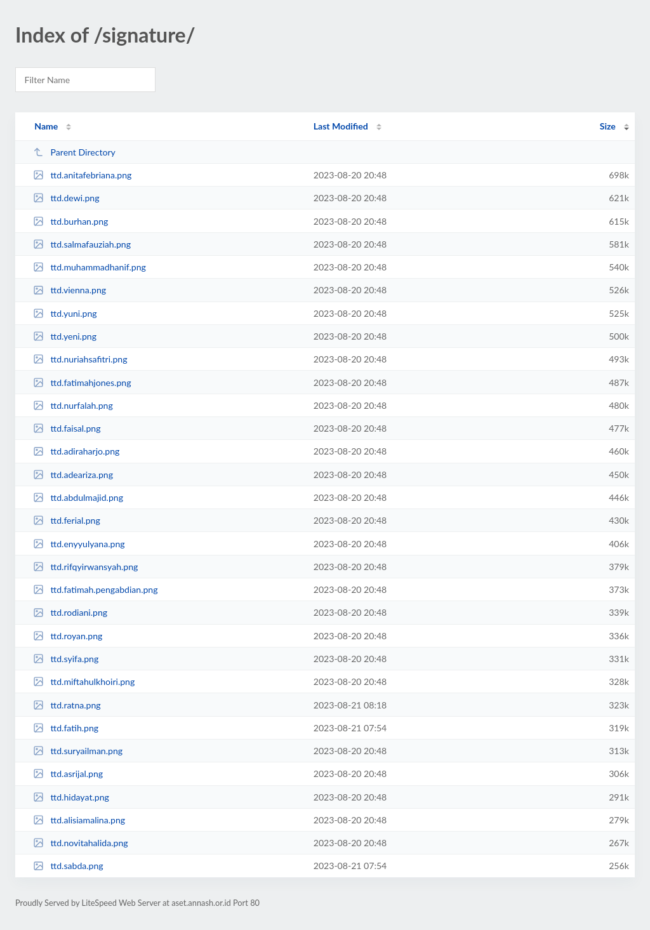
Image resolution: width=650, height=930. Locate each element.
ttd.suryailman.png (78, 750)
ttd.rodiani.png (70, 612)
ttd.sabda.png (68, 865)
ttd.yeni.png (64, 336)
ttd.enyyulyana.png (78, 543)
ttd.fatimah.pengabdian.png (95, 589)
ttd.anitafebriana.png (82, 174)
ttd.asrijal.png (68, 773)
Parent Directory (74, 152)
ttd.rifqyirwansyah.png (85, 566)
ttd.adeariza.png (73, 474)
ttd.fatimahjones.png (82, 382)
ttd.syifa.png (65, 658)
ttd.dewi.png (66, 197)
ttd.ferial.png (66, 520)
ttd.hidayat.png (71, 797)
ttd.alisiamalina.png (79, 819)
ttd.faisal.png (66, 428)
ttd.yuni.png (64, 313)
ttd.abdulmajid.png (78, 497)
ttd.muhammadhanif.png (89, 267)
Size (608, 126)
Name (46, 126)
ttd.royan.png (67, 635)
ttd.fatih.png (65, 727)
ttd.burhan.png (70, 221)
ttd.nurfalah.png (73, 405)
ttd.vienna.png (69, 289)
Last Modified (341, 126)
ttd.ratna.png (66, 705)
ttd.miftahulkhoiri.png (84, 681)
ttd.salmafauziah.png (82, 244)
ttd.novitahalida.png (80, 842)
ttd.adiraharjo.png (76, 451)
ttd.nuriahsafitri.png (80, 359)
